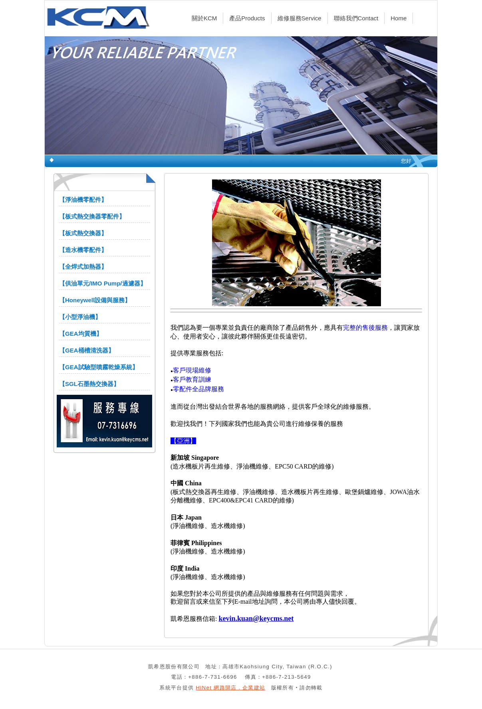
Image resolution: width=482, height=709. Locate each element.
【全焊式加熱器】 (83, 266)
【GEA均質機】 (80, 333)
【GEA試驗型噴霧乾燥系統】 (98, 367)
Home (399, 18)
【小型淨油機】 (80, 316)
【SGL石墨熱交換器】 (89, 383)
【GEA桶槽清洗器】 (86, 350)
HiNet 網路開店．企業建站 (230, 688)
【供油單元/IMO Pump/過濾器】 (102, 283)
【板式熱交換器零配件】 (92, 216)
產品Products (247, 18)
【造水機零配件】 (83, 249)
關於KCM (204, 18)
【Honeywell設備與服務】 (95, 300)
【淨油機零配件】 (83, 199)
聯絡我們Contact (356, 18)
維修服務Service (299, 18)
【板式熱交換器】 (83, 233)
